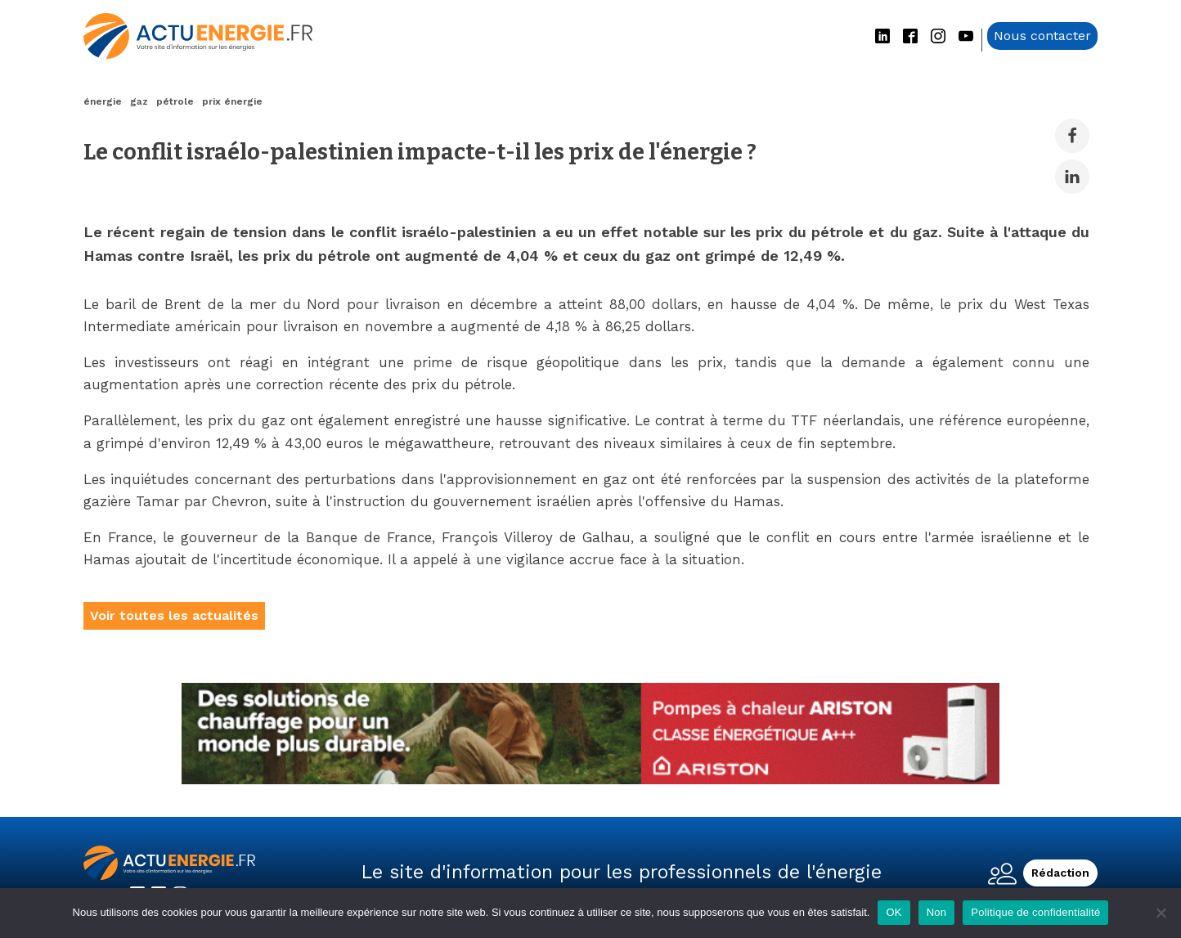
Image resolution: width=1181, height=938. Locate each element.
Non (937, 912)
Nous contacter (1042, 35)
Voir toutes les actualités (174, 615)
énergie (102, 101)
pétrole (175, 101)
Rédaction (1060, 872)
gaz (139, 101)
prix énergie (232, 101)
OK (893, 912)
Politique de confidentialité (1035, 912)
